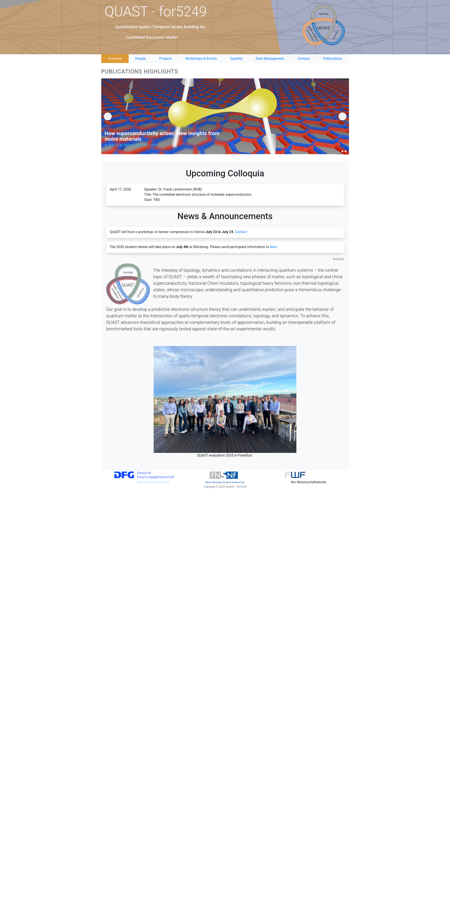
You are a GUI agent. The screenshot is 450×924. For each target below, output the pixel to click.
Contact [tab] (303, 58)
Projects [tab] (165, 58)
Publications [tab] (332, 58)
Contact (241, 232)
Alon (273, 247)
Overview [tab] (115, 58)
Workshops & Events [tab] (201, 58)
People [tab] (140, 58)
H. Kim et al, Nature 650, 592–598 (131, 145)
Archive (338, 259)
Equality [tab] (236, 58)
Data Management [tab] (270, 58)
